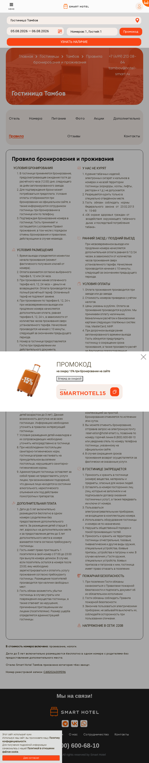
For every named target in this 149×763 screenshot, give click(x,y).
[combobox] (74, 20)
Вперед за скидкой (69, 378)
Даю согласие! (31, 758)
